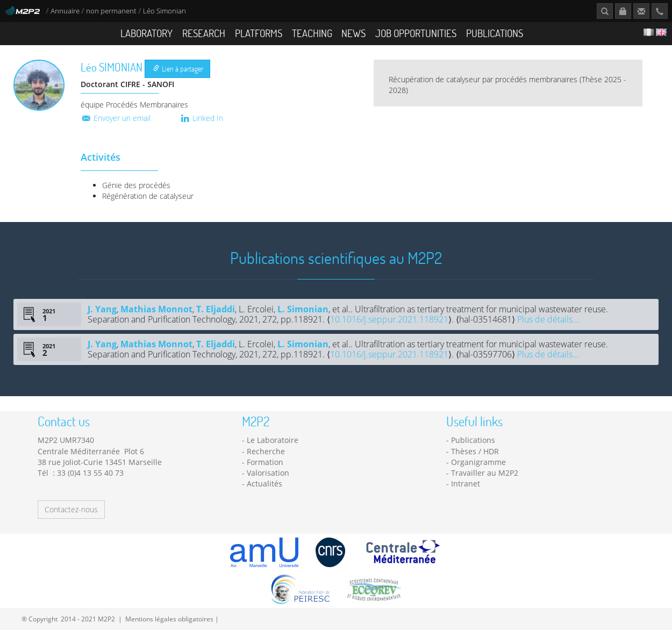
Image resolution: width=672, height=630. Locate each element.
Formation (265, 462)
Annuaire (66, 11)
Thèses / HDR (475, 451)
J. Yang (102, 309)
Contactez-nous (71, 509)
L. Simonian (302, 309)
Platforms (258, 33)
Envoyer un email (116, 118)
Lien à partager (178, 68)
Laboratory (146, 33)
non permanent (111, 11)
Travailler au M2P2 (484, 473)
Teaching (312, 33)
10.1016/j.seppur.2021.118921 (389, 319)
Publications (494, 33)
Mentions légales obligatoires (169, 618)
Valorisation (268, 473)
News (353, 33)
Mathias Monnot (156, 309)
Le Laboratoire (272, 440)
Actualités (264, 483)
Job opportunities (415, 33)
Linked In (201, 118)
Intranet (465, 483)
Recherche (266, 451)
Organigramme (478, 462)
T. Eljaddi (215, 309)
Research (203, 33)
